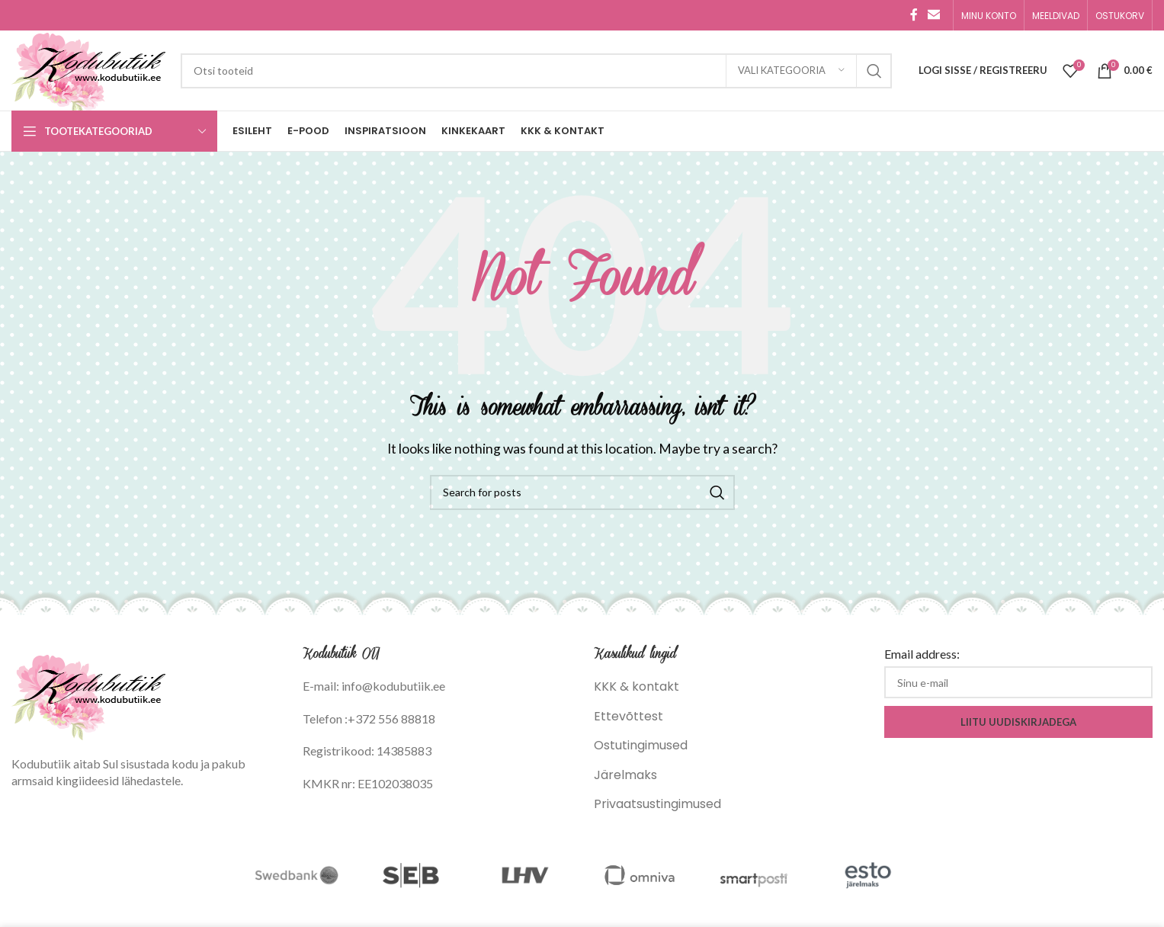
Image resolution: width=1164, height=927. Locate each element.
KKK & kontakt (636, 686)
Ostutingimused (641, 745)
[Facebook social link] (914, 15)
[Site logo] (88, 70)
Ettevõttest (628, 716)
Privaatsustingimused (657, 804)
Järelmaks (625, 775)
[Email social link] (934, 15)
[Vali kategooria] (791, 71)
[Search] (536, 70)
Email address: (922, 653)
